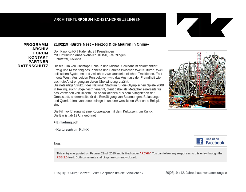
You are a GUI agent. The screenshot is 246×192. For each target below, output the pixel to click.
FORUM (40, 53)
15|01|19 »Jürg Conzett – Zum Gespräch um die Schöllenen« (99, 173)
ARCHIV (40, 49)
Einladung (64, 122)
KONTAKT (38, 57)
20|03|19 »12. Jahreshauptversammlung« (194, 173)
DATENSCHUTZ (33, 66)
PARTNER (38, 61)
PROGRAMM (35, 44)
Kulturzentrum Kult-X (72, 129)
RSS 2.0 (62, 157)
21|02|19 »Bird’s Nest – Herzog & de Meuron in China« (101, 44)
